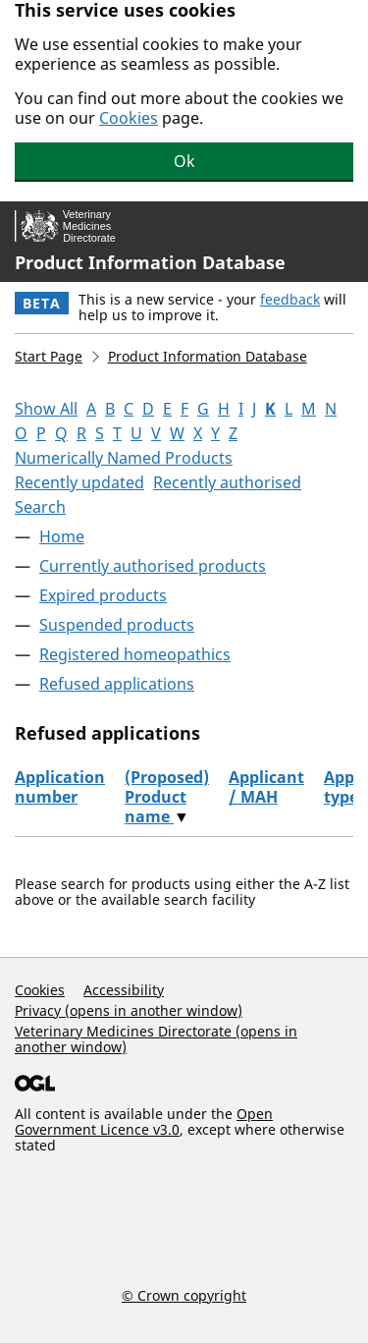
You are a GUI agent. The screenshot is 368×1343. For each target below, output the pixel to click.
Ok (184, 161)
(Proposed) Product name (167, 796)
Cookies (128, 118)
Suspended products (116, 625)
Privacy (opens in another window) (128, 1010)
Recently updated (79, 482)
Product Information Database (150, 262)
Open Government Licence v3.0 (144, 1121)
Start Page (48, 356)
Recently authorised (227, 482)
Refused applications (116, 684)
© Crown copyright (184, 1295)
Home (61, 536)
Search (40, 507)
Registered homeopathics (135, 654)
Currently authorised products (152, 566)
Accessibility (123, 989)
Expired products (103, 595)
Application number (60, 787)
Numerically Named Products (124, 458)
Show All (46, 409)
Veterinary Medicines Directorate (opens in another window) (156, 1039)
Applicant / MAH (266, 787)
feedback (290, 299)
